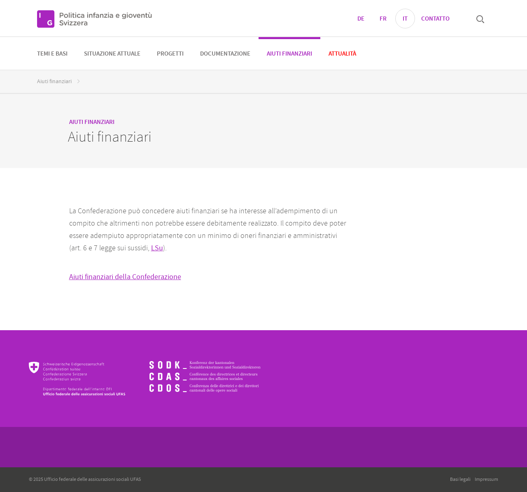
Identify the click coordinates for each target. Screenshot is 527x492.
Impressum (486, 479)
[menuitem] (52, 53)
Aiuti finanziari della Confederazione (125, 277)
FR (383, 19)
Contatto (435, 19)
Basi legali (460, 479)
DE (360, 19)
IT (405, 19)
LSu (157, 248)
